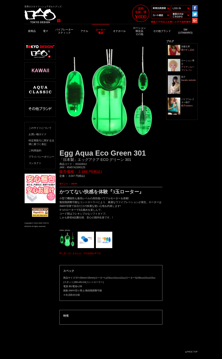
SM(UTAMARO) (185, 31)
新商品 (32, 31)
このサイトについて (40, 127)
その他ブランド (162, 31)
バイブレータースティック (64, 31)
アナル (84, 31)
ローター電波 (101, 31)
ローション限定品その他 (139, 31)
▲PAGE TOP (191, 351)
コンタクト (35, 163)
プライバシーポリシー (41, 156)
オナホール (119, 31)
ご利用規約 (35, 150)
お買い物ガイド (37, 134)
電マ (45, 31)
